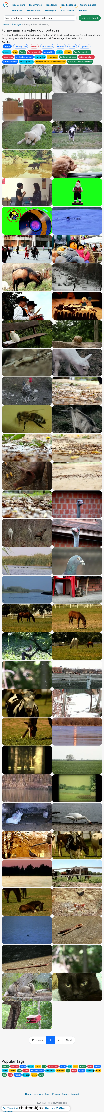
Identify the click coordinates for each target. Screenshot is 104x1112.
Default (7, 46)
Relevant (61, 46)
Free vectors (18, 4)
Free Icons (17, 10)
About (65, 1094)
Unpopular (84, 46)
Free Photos (35, 4)
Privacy (56, 1094)
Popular (72, 46)
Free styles (50, 10)
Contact (75, 1094)
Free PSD (83, 10)
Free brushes (34, 10)
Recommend (47, 46)
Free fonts (51, 4)
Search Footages (13, 18)
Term (47, 1094)
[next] (69, 1040)
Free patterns (68, 10)
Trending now (20, 46)
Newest (34, 46)
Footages (16, 24)
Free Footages (68, 4)
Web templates (88, 4)
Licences (38, 1094)
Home (6, 24)
